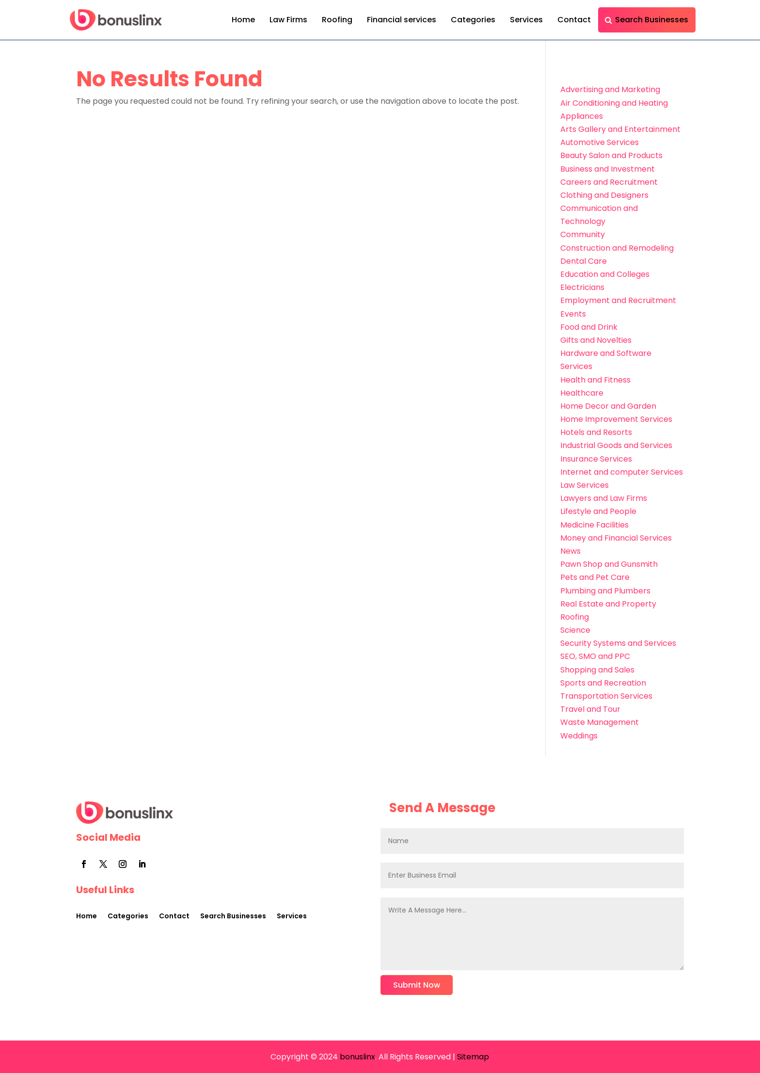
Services (526, 19)
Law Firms (288, 19)
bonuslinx (356, 1056)
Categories (473, 19)
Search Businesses (651, 19)
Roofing (337, 19)
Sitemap (473, 1056)
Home (243, 19)
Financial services (401, 19)
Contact (574, 19)
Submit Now (416, 985)
